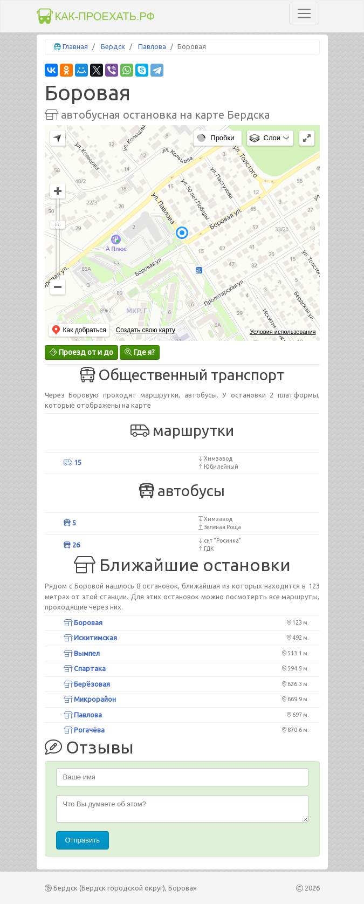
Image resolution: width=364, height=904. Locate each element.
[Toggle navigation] (304, 13)
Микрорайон (90, 699)
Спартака (85, 668)
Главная (75, 46)
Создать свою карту (145, 330)
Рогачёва (84, 730)
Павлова (152, 46)
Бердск (113, 46)
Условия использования (282, 331)
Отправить (82, 840)
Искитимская (90, 637)
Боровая (83, 622)
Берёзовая (87, 684)
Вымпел (82, 653)
